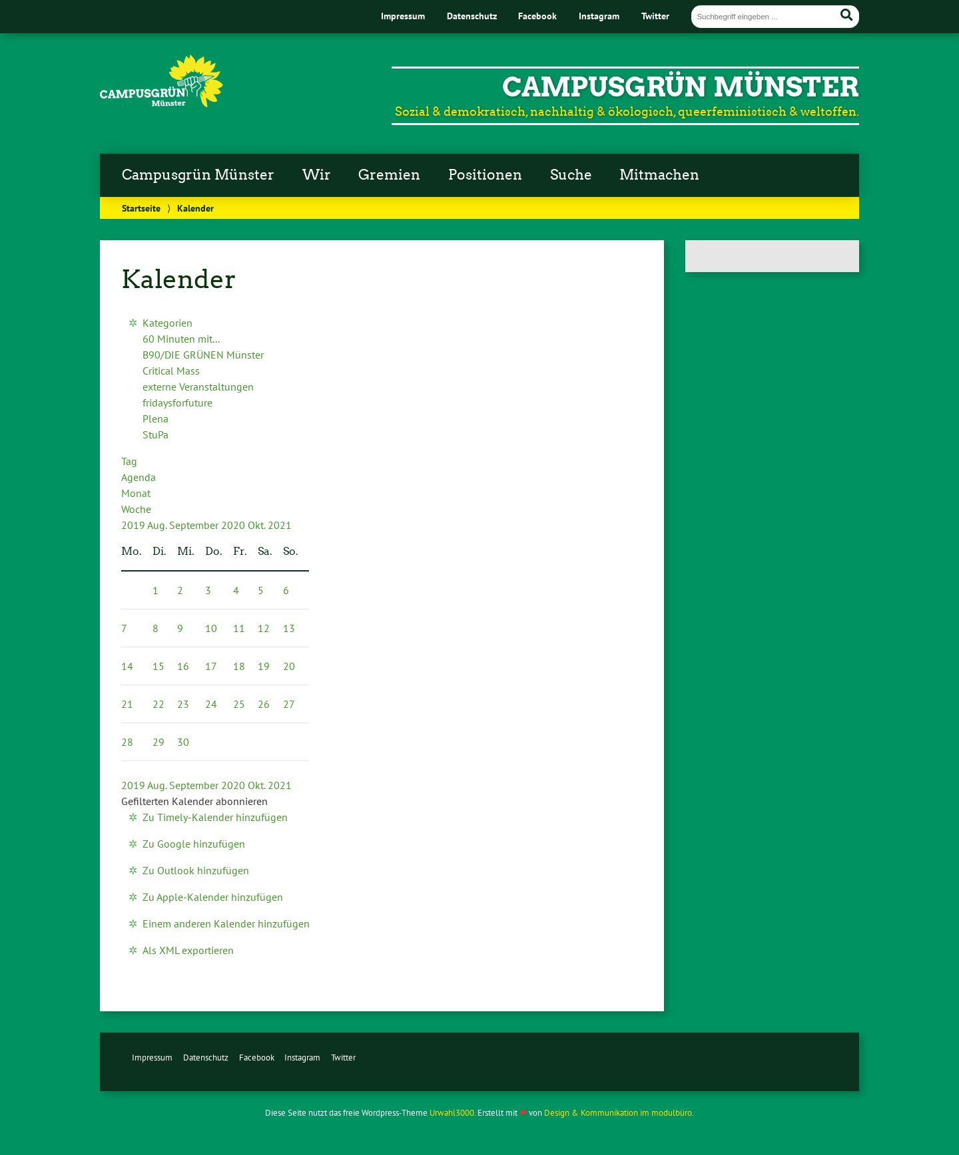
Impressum (403, 15)
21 (127, 704)
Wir (316, 175)
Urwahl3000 (452, 1112)
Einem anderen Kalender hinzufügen (226, 923)
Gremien (389, 175)
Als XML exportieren (188, 950)
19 (264, 666)
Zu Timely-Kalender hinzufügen (215, 817)
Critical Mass (171, 370)
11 (239, 628)
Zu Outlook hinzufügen (196, 870)
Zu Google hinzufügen (194, 843)
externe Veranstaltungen (198, 386)
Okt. (258, 525)
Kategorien (167, 322)
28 (127, 741)
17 (211, 666)
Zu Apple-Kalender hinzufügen (213, 897)
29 (158, 741)
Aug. (158, 525)
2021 (280, 525)
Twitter (655, 15)
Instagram (599, 15)
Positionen (485, 175)
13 (289, 628)
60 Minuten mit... (181, 338)
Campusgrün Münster (198, 175)
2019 (134, 525)
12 (264, 628)
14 (127, 666)
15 (158, 666)
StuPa (155, 434)
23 (183, 704)
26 (264, 704)
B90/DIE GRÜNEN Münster (203, 354)
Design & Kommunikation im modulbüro (618, 1112)
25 (239, 704)
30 (183, 741)
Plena (155, 418)
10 (211, 628)
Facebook (537, 15)
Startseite (141, 208)
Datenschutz (472, 15)
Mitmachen (659, 175)
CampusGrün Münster (680, 87)
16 (183, 666)
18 (239, 666)
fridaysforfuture (177, 402)
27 (289, 704)
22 (158, 704)
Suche (571, 175)
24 (211, 704)
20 (289, 666)
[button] (194, 801)
